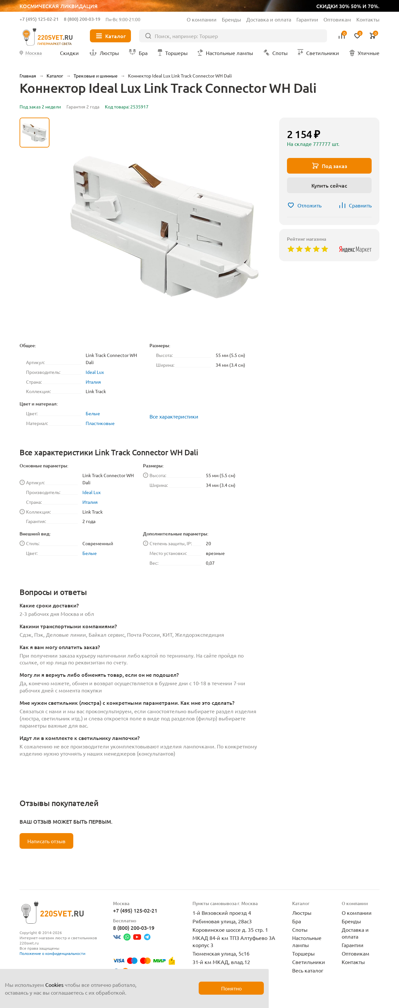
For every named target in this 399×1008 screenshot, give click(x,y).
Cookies (54, 984)
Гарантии (307, 19)
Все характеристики (174, 416)
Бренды (231, 19)
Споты (299, 929)
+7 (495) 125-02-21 (39, 19)
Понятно (231, 988)
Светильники (308, 961)
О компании (202, 19)
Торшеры (303, 953)
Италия (93, 382)
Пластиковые (100, 423)
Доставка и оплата (268, 19)
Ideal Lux (95, 372)
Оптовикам (337, 19)
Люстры (301, 912)
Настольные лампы (306, 941)
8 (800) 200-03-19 (82, 19)
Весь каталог (307, 970)
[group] (164, 227)
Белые (93, 413)
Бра (296, 921)
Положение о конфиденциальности (52, 953)
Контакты (367, 19)
